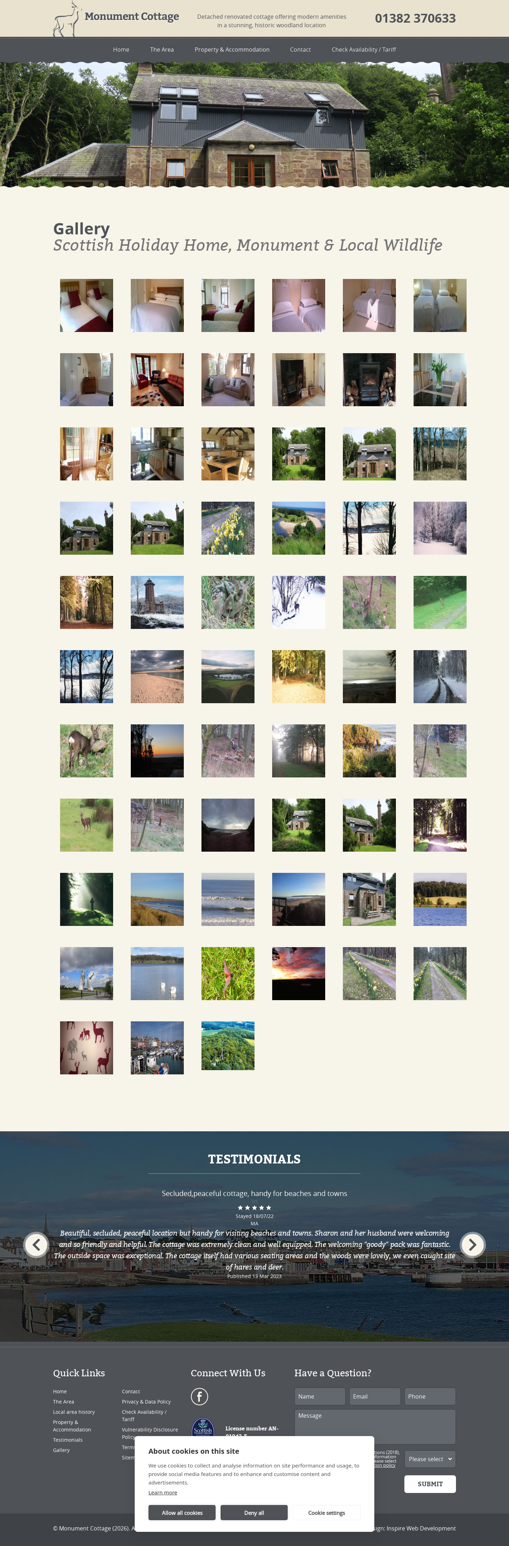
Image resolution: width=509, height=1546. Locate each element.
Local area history (74, 1411)
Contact (305, 49)
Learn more (162, 1492)
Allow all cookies (182, 1512)
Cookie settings (326, 1512)
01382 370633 (415, 18)
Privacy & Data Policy (146, 1401)
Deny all (254, 1512)
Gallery (61, 1450)
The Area (156, 49)
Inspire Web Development (421, 1528)
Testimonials (68, 1439)
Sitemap (131, 1457)
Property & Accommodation (231, 49)
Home (110, 49)
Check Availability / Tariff (374, 49)
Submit (430, 1484)
